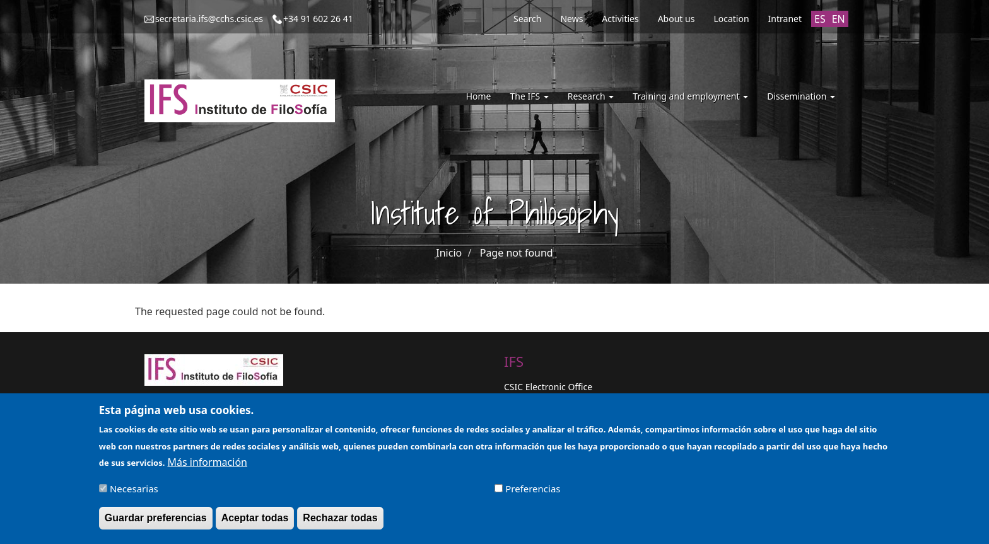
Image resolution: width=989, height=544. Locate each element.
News (571, 19)
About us (676, 19)
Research (591, 96)
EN (838, 19)
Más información (207, 468)
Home (478, 96)
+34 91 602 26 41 (318, 19)
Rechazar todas (340, 524)
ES (820, 19)
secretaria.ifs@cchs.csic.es (209, 19)
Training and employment (690, 96)
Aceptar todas (255, 524)
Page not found (516, 253)
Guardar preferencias (156, 524)
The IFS (529, 96)
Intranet (785, 19)
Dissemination (801, 96)
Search (527, 19)
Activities (620, 19)
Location (731, 19)
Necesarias (134, 495)
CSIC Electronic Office (548, 387)
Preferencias (532, 495)
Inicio (449, 253)
